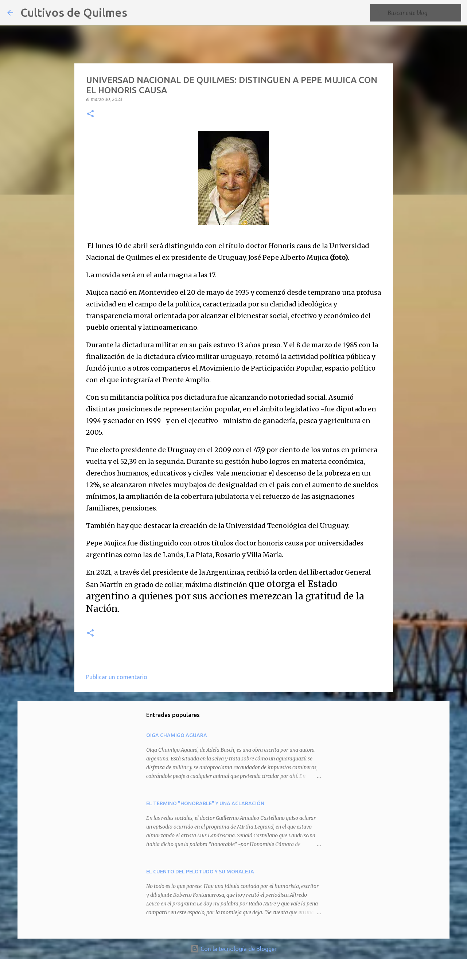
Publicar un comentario (116, 677)
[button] (90, 114)
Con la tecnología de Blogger (233, 949)
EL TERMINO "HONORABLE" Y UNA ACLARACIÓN (205, 803)
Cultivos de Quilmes (73, 12)
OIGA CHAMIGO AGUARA (176, 735)
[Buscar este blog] (423, 12)
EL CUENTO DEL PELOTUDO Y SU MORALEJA (200, 871)
